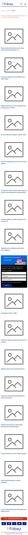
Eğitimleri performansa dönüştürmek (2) (12, 369)
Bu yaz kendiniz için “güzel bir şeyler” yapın (13, 134)
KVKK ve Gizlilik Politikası (16, 533)
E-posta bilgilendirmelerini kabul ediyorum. (13, 282)
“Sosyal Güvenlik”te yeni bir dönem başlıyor (13, 453)
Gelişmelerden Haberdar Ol (14, 518)
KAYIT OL (7, 285)
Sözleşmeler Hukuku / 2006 (9, 313)
